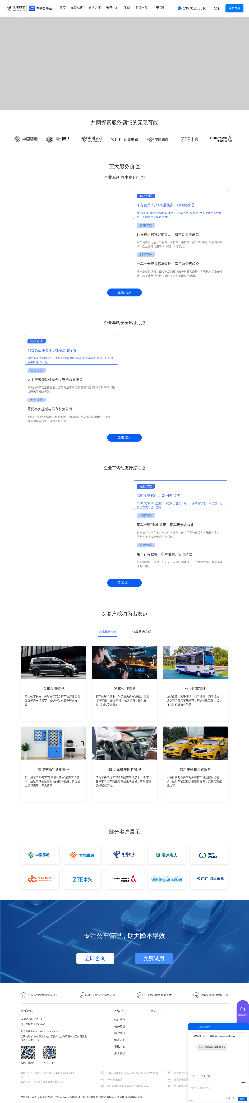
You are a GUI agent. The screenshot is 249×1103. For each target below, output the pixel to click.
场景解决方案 (107, 631)
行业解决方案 (141, 631)
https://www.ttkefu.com (225, 1036)
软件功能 (119, 1019)
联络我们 (205, 1076)
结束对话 (230, 1098)
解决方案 (95, 8)
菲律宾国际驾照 (133, 1097)
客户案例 (119, 1033)
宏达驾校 (119, 1097)
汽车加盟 (90, 1097)
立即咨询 (95, 958)
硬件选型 (119, 1026)
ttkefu (243, 1082)
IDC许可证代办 (51, 1097)
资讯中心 (112, 8)
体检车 (110, 1097)
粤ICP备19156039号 (32, 1073)
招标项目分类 (77, 1097)
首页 (62, 8)
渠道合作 (141, 8)
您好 (194, 1076)
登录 (217, 8)
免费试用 (234, 8)
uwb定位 (65, 1097)
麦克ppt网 (37, 1097)
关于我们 (159, 8)
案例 (127, 8)
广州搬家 (101, 1097)
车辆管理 (77, 8)
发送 (242, 1099)
